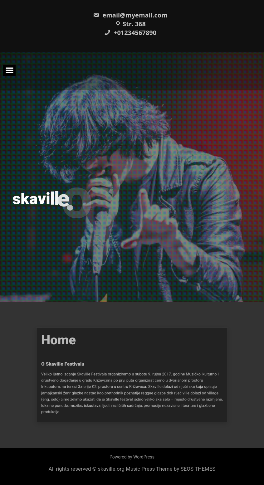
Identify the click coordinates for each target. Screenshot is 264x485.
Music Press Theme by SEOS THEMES (170, 469)
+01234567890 (130, 32)
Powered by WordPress (132, 456)
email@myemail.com (130, 15)
